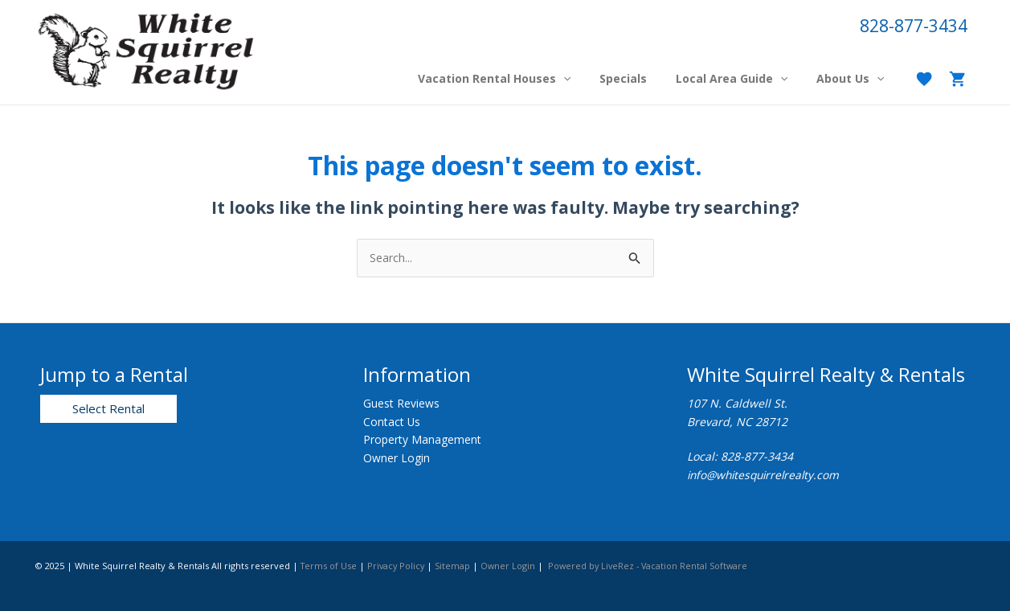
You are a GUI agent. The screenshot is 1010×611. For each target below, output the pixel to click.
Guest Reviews (401, 404)
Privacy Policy (398, 566)
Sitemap (456, 566)
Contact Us (392, 421)
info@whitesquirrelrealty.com (767, 474)
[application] (586, 79)
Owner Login (396, 457)
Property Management (422, 439)
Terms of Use (329, 566)
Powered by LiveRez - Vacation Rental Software (655, 566)
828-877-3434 (913, 25)
